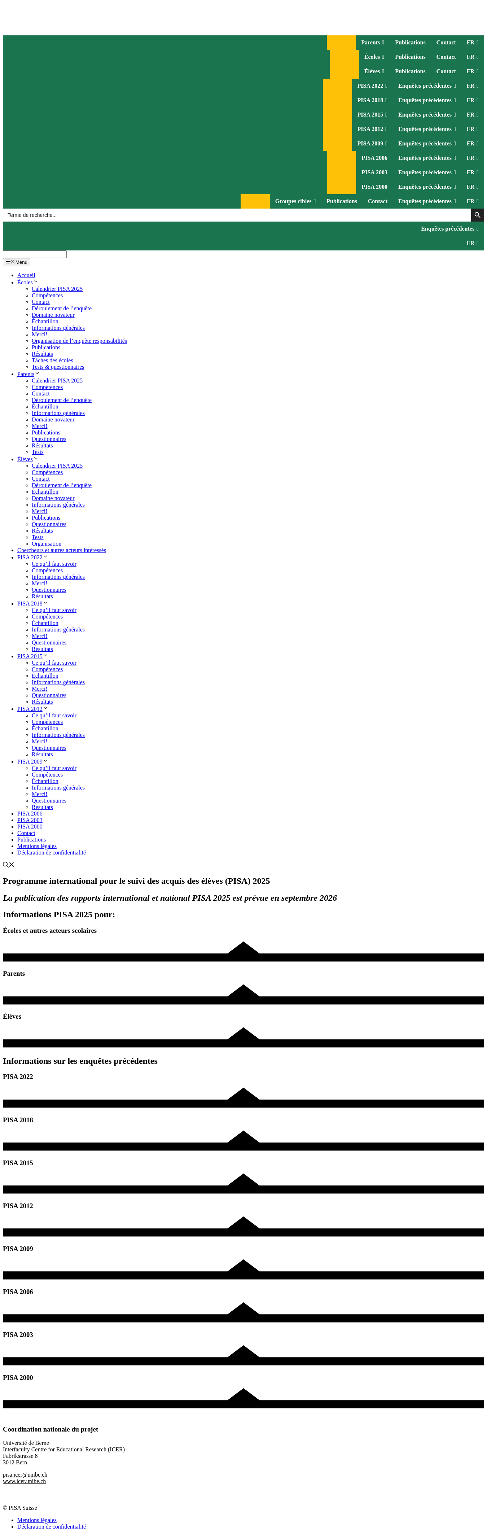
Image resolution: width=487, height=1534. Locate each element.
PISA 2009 (372, 143)
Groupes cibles (295, 201)
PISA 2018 (372, 100)
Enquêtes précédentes (427, 86)
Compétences (47, 295)
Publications (410, 42)
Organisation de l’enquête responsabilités (79, 341)
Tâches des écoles (52, 360)
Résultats (42, 354)
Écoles (374, 57)
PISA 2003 (374, 172)
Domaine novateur (53, 315)
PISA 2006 (374, 158)
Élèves (374, 71)
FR (473, 42)
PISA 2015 (372, 115)
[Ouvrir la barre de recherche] (8, 865)
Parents (372, 42)
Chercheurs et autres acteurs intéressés (61, 550)
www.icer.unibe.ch (24, 1481)
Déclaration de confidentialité (51, 852)
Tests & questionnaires (58, 367)
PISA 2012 (372, 129)
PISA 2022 (372, 86)
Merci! (40, 334)
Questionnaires (49, 439)
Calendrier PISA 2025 (57, 289)
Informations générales (58, 328)
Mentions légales (37, 846)
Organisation (46, 544)
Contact (446, 42)
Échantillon (45, 321)
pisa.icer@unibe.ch (25, 1475)
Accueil (341, 42)
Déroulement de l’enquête (62, 308)
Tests (38, 452)
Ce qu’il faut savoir (54, 564)
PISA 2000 (374, 187)
